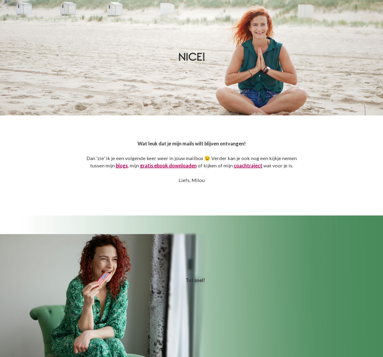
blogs (122, 165)
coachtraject (248, 165)
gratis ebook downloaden (168, 165)
